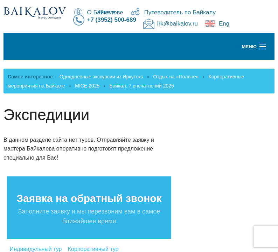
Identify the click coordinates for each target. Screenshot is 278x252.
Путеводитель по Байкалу (180, 12)
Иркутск (106, 11)
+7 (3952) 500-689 (111, 19)
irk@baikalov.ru (177, 23)
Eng (224, 23)
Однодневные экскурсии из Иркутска (101, 76)
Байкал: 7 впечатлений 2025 (142, 86)
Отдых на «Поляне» (176, 76)
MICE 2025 (87, 86)
